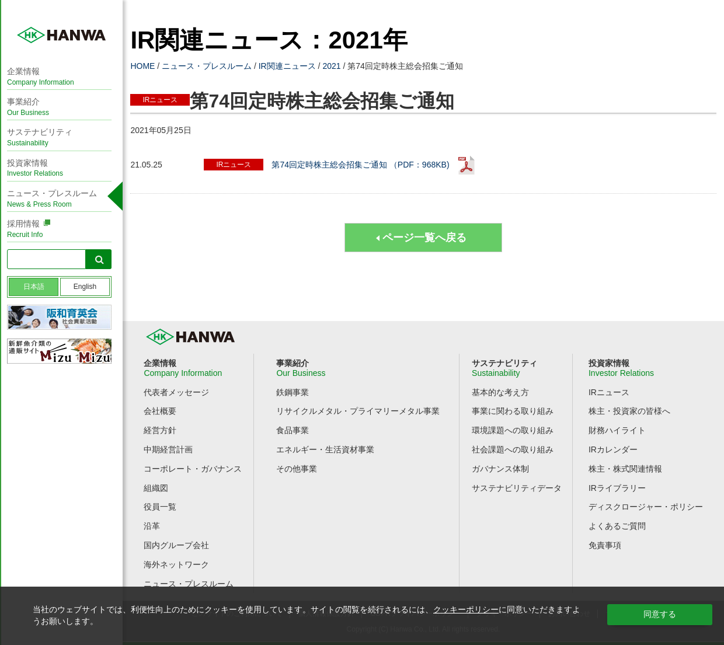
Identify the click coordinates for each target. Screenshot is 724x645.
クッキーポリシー (466, 609)
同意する (659, 614)
